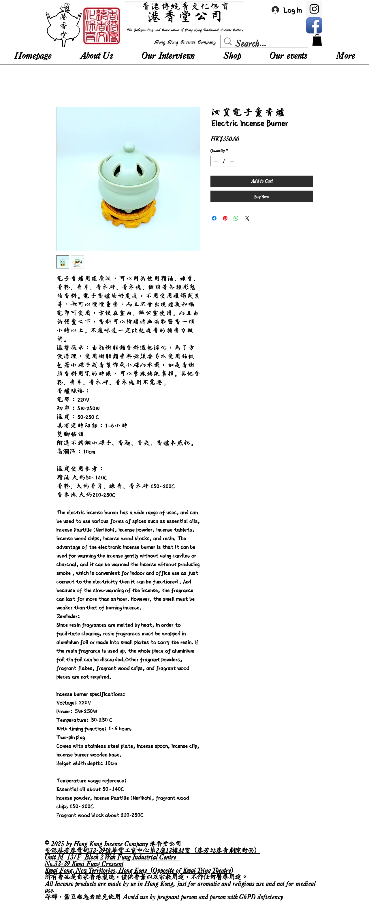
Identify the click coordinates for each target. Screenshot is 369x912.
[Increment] (232, 161)
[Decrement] (215, 161)
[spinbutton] (224, 161)
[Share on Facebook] (214, 218)
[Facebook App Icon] (314, 25)
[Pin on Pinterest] (225, 218)
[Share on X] (247, 218)
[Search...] (265, 43)
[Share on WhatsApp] (236, 218)
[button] (317, 40)
